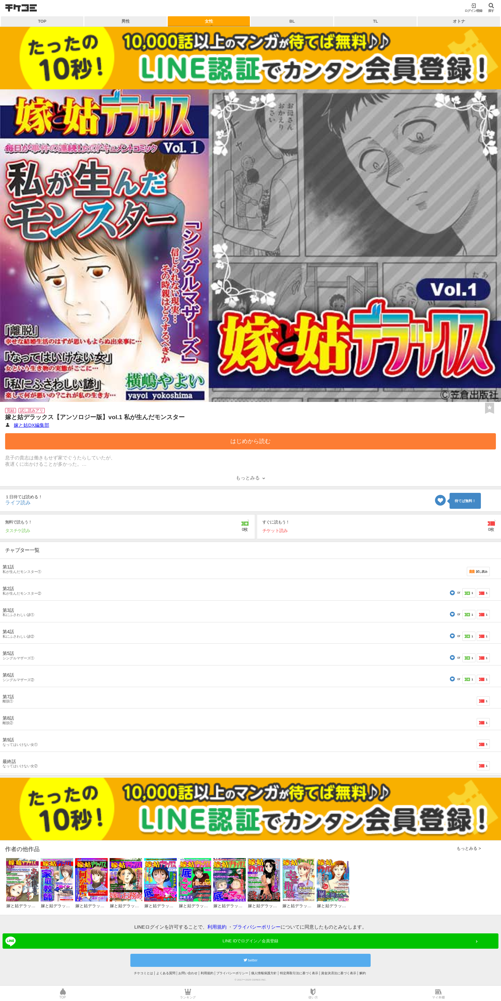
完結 (10, 410)
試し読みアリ (31, 410)
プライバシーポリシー (257, 927)
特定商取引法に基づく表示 (299, 973)
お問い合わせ (187, 973)
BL (292, 21)
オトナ (459, 21)
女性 (209, 21)
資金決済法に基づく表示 (338, 973)
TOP (42, 21)
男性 (125, 21)
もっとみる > (469, 848)
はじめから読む (250, 441)
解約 (362, 973)
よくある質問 (165, 973)
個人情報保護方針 (264, 973)
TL (375, 21)
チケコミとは (143, 973)
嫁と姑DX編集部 (31, 425)
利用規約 (217, 927)
